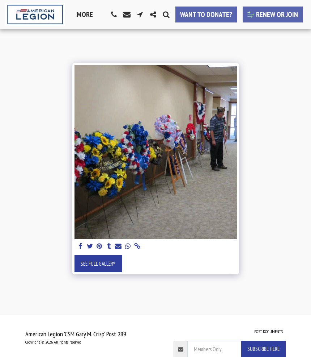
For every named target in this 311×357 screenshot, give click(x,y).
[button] (114, 14)
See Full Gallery (98, 263)
